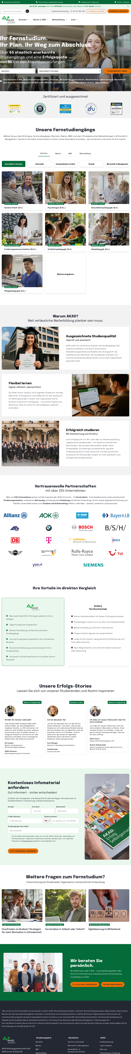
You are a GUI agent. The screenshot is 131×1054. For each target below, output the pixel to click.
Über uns (103, 1048)
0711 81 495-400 (78, 11)
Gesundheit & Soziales (13, 162)
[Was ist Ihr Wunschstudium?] (14, 11)
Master (58, 152)
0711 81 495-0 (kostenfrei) (85, 983)
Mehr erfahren (102, 81)
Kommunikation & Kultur (65, 162)
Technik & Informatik (76, 1040)
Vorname (36, 805)
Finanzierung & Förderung (110, 1051)
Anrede (11, 805)
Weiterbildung (58, 19)
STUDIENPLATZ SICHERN (96, 11)
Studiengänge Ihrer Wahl (18, 825)
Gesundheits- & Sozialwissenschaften (76, 1049)
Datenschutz (28, 839)
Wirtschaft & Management (117, 162)
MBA (70, 152)
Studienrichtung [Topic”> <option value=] (69, 69)
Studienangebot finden (117, 69)
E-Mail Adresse (14, 815)
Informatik (39, 162)
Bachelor (23, 19)
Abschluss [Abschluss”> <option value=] (17, 69)
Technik (91, 162)
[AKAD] (8, 19)
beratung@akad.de (112, 983)
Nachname (61, 805)
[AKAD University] (9, 1039)
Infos (73, 19)
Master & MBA (39, 19)
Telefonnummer (51, 815)
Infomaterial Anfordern (118, 11)
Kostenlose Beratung (60, 11)
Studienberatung (106, 1040)
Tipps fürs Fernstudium (11, 923)
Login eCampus (106, 1044)
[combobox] (48, 819)
